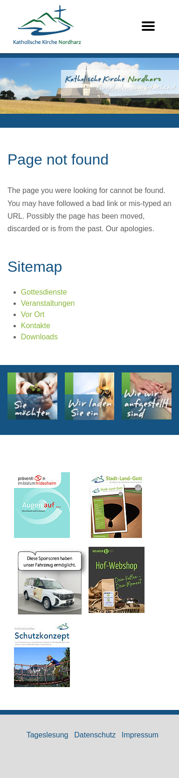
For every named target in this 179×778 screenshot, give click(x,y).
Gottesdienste (44, 292)
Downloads (39, 337)
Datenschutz (95, 735)
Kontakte (35, 326)
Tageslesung (48, 735)
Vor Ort (33, 314)
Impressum (140, 735)
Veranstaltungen (48, 303)
